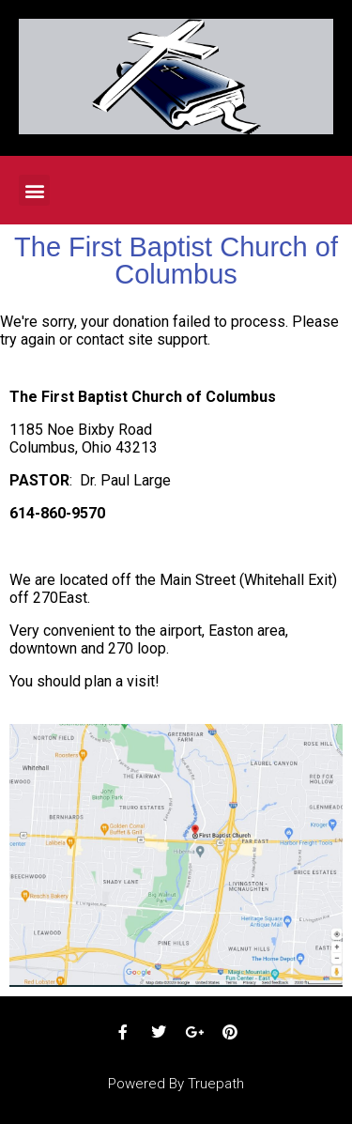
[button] (34, 190)
